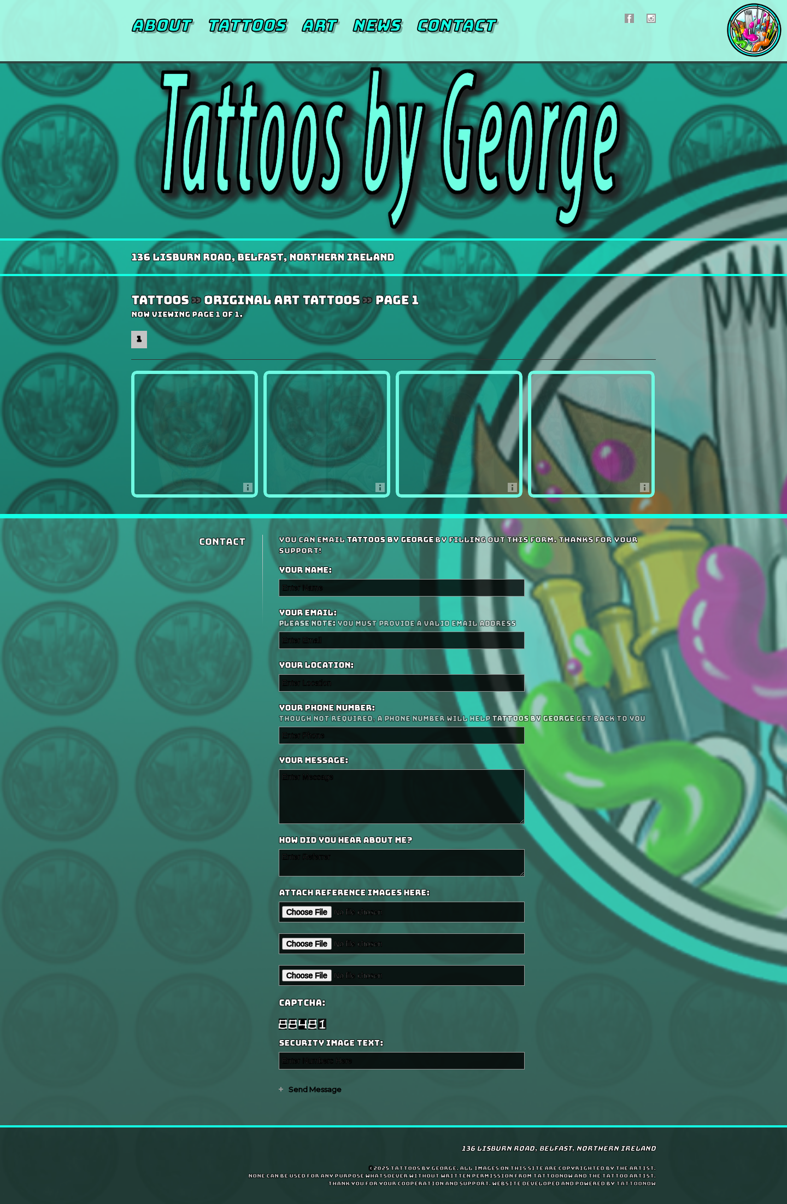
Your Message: (313, 760)
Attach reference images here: (354, 892)
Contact (455, 25)
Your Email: (466, 618)
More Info (250, 490)
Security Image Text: (331, 1043)
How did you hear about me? (345, 840)
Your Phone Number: (466, 713)
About (160, 25)
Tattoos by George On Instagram (651, 18)
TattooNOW (636, 1183)
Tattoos (246, 25)
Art (318, 25)
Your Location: (316, 665)
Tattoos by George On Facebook (629, 18)
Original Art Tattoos (282, 300)
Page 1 (397, 300)
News (376, 25)
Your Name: (305, 570)
